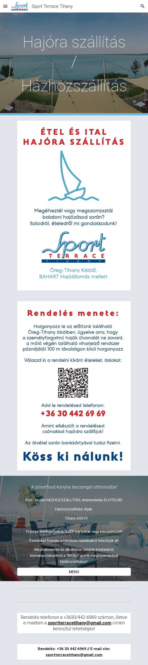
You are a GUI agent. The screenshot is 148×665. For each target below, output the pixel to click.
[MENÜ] (73, 572)
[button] (5, 6)
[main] (74, 63)
